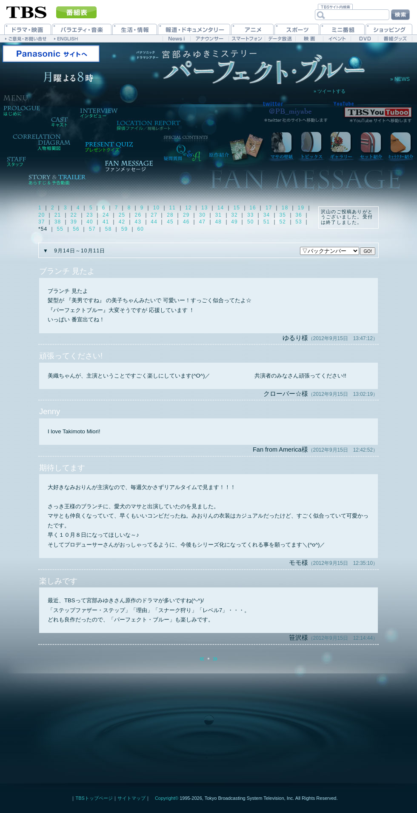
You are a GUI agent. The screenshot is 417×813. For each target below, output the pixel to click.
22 (74, 215)
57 (92, 229)
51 (266, 222)
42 (122, 222)
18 (285, 208)
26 (138, 215)
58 (108, 229)
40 (89, 222)
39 (74, 222)
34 (266, 215)
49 (234, 222)
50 (250, 222)
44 (154, 222)
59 (124, 229)
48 (218, 222)
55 (60, 229)
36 (298, 215)
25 (122, 215)
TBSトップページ (93, 798)
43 (138, 222)
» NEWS (400, 79)
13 (204, 208)
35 (282, 215)
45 (170, 222)
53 (298, 222)
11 (172, 208)
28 (170, 215)
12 (188, 208)
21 (57, 215)
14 (220, 208)
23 (89, 215)
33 (250, 215)
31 (218, 215)
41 (106, 222)
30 (202, 215)
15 (237, 208)
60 (140, 229)
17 (269, 208)
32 (234, 215)
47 (202, 222)
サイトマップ (131, 798)
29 (186, 215)
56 (76, 229)
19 (301, 208)
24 (106, 215)
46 (186, 222)
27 (154, 215)
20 (41, 215)
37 (41, 222)
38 (57, 222)
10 (156, 208)
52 (282, 222)
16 (252, 208)
